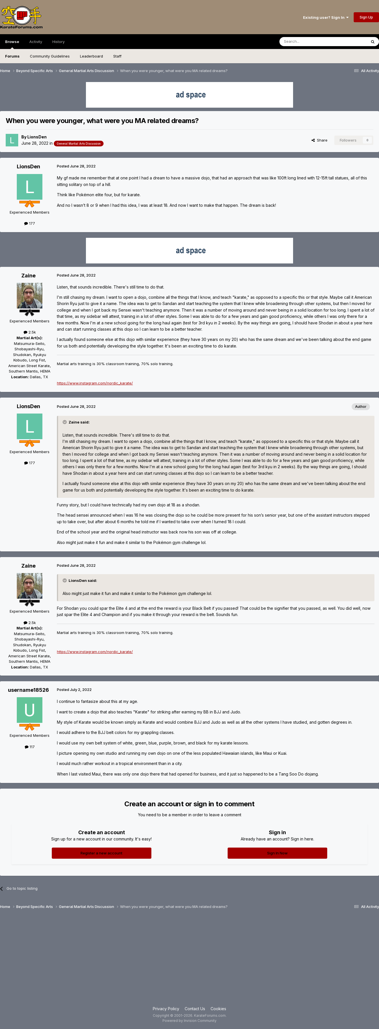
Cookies (218, 1008)
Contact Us (195, 1008)
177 (29, 223)
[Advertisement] (189, 960)
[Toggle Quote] (65, 422)
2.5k (30, 332)
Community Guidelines (50, 56)
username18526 (28, 690)
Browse (12, 44)
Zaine (28, 276)
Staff (117, 56)
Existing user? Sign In (326, 17)
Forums (12, 56)
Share (319, 140)
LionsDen (37, 136)
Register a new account (101, 853)
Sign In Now (277, 853)
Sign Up (366, 17)
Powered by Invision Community (189, 1020)
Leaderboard (91, 56)
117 (30, 746)
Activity (35, 41)
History (58, 41)
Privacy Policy (166, 1008)
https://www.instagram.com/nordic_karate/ (95, 383)
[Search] (308, 41)
